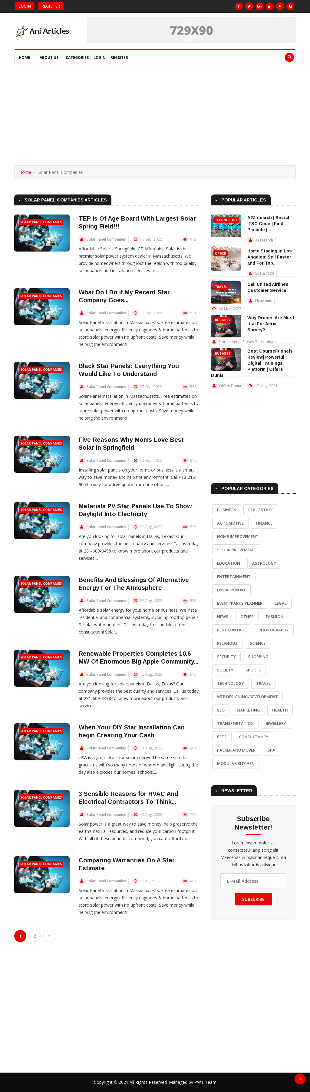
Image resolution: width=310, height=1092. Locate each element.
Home (24, 57)
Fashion (274, 616)
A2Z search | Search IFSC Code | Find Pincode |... (269, 223)
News (222, 616)
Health (280, 710)
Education (228, 563)
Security (226, 656)
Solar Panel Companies (41, 222)
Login (24, 6)
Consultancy (253, 736)
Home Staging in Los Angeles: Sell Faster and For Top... (269, 256)
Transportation (235, 723)
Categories (77, 57)
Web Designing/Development (247, 696)
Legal (281, 603)
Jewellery (276, 723)
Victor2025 (264, 273)
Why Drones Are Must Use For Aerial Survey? (270, 323)
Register (50, 6)
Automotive (230, 523)
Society (225, 670)
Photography (274, 630)
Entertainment (234, 576)
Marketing (248, 710)
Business (222, 320)
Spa (271, 750)
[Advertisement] (155, 110)
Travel (221, 287)
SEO (221, 710)
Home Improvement (238, 536)
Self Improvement (236, 550)
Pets (222, 736)
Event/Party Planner (239, 603)
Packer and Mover (236, 750)
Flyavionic (263, 300)
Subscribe (253, 899)
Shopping (258, 656)
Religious (227, 643)
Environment (231, 590)
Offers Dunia (230, 385)
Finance (264, 523)
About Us (49, 57)
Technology (226, 220)
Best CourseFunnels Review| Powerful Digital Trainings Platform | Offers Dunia (252, 363)
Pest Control (231, 630)
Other (220, 253)
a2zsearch (264, 240)
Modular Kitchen (236, 763)
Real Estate (260, 509)
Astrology (264, 563)
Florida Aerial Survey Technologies (249, 341)
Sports (253, 670)
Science (257, 643)
